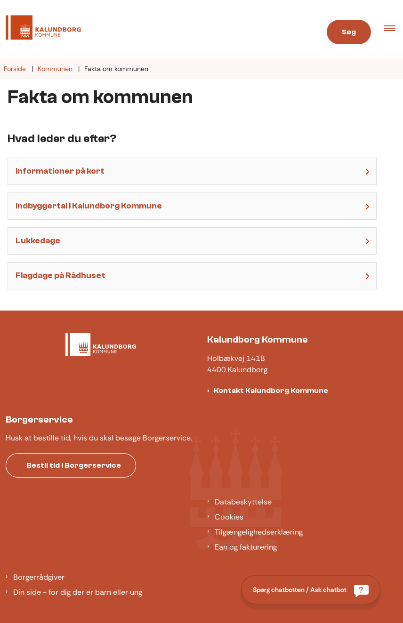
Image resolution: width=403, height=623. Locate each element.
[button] (393, 29)
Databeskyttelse (243, 502)
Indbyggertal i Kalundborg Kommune (89, 206)
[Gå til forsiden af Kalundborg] (40, 29)
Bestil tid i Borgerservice (73, 465)
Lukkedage (38, 241)
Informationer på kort (60, 171)
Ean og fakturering (246, 547)
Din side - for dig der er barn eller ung (77, 592)
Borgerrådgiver (38, 577)
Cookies (229, 517)
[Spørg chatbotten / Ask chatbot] (310, 589)
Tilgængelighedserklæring (259, 532)
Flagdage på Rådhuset (60, 275)
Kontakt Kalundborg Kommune (271, 390)
